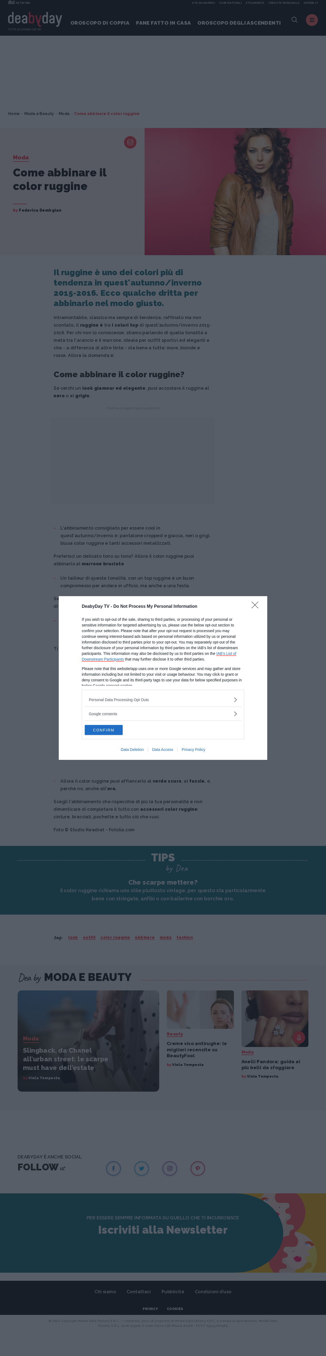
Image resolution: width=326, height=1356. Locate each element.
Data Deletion (132, 750)
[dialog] (163, 678)
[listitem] (163, 699)
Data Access (162, 750)
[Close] (257, 606)
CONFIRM (110, 730)
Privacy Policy (193, 750)
